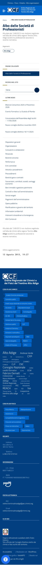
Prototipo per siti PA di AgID (14, 559)
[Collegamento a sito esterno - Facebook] (4, 523)
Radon (29, 426)
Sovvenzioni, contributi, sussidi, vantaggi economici (20, 182)
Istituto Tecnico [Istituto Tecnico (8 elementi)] (22, 376)
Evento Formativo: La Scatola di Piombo (20, 112)
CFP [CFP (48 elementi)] (31, 356)
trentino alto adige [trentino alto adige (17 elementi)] (12, 393)
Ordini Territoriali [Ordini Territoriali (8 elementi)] (26, 383)
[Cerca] (36, 90)
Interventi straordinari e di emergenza (19, 215)
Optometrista (27, 430)
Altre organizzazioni (32, 3)
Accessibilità (9, 551)
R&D (29, 336)
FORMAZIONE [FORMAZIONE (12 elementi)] (9, 376)
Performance (10, 161)
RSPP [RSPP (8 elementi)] (17, 388)
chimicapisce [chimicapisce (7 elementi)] (17, 359)
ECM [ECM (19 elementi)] (30, 370)
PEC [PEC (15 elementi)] (18, 385)
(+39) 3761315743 (10, 454)
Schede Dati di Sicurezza (14, 320)
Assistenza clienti (12, 312)
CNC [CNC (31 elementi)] (22, 364)
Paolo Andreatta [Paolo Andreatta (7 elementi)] (8, 385)
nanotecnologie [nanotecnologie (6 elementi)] (24, 378)
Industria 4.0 (10, 413)
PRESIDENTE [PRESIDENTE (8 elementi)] (27, 385)
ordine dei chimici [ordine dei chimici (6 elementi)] (26, 381)
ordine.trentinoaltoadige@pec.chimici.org (18, 504)
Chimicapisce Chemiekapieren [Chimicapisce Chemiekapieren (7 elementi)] (12, 361)
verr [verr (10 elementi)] (30, 393)
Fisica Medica (11, 409)
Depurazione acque (25, 307)
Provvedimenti (10, 173)
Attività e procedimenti (13, 169)
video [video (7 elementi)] (6, 396)
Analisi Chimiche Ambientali (16, 295)
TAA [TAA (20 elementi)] (30, 388)
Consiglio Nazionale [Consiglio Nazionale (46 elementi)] (15, 367)
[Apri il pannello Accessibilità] (5, 559)
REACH (26, 341)
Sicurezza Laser (11, 430)
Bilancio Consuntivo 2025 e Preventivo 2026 (19, 106)
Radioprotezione (27, 409)
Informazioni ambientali (14, 211)
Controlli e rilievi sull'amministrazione (19, 191)
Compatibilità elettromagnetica (16, 418)
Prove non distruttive (13, 426)
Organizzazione (11, 146)
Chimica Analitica (23, 316)
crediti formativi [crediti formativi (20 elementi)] (11, 370)
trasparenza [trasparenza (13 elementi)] (26, 391)
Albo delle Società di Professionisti (19, 73)
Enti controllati (10, 165)
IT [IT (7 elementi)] (30, 376)
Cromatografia (29, 312)
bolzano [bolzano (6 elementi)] (6, 356)
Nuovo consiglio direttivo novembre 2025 (20, 126)
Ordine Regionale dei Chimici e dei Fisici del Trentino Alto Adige (21, 283)
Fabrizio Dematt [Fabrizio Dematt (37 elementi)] (13, 373)
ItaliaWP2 (23, 555)
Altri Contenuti (10, 219)
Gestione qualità (11, 324)
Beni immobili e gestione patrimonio (18, 187)
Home (6, 20)
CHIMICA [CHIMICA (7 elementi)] (7, 359)
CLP (25, 324)
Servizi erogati (10, 195)
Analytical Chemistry (13, 328)
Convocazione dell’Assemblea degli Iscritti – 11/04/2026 (20, 119)
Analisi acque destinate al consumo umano (20, 303)
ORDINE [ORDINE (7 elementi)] (16, 381)
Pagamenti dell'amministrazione (17, 199)
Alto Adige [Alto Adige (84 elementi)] (11, 353)
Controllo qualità (11, 299)
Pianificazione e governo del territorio (19, 207)
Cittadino (22, 3)
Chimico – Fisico (13, 3)
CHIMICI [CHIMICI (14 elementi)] (27, 361)
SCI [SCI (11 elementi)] (23, 388)
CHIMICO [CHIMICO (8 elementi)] (7, 364)
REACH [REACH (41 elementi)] (8, 388)
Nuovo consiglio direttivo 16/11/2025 (19, 133)
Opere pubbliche (11, 203)
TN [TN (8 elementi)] (17, 391)
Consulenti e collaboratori (14, 150)
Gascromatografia (12, 341)
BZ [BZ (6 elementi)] (13, 356)
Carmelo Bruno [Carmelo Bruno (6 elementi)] (21, 356)
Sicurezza (9, 307)
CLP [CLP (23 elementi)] (15, 364)
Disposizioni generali (12, 142)
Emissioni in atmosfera (13, 332)
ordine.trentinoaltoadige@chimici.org (16, 511)
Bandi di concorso (11, 157)
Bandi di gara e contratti (14, 177)
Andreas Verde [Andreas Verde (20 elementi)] (28, 353)
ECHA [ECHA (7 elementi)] (23, 370)
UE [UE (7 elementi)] (24, 393)
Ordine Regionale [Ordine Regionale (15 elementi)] (11, 383)
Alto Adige (8, 51)
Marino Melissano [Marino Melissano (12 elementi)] (10, 378)
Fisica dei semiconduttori (14, 422)
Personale (9, 153)
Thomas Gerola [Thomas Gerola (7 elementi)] (8, 391)
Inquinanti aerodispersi (13, 336)
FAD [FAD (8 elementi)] (26, 373)
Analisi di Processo (12, 345)
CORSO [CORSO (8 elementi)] (32, 368)
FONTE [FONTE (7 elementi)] (33, 373)
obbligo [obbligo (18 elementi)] (7, 381)
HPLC (27, 345)
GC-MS (9, 316)
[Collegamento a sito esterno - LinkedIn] (8, 523)
